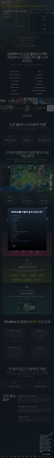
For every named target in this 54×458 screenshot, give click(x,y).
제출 (14, 246)
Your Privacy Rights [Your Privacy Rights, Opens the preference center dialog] (46, 454)
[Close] (51, 433)
